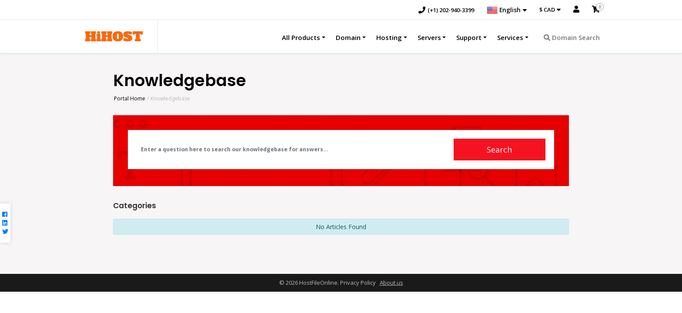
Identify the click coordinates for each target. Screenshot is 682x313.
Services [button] (510, 37)
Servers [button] (429, 37)
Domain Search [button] (572, 37)
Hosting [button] (389, 37)
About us (391, 283)
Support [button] (468, 37)
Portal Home (129, 98)
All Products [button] (301, 37)
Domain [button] (348, 37)
